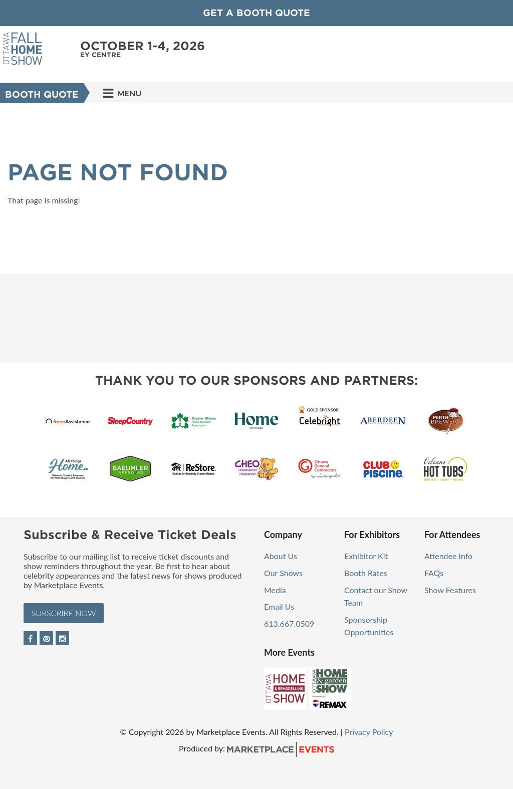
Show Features (450, 590)
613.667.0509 (289, 623)
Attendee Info (448, 556)
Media (275, 590)
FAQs (433, 573)
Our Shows (283, 573)
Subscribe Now (64, 613)
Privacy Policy (369, 731)
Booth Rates (365, 573)
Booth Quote (42, 94)
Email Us (279, 606)
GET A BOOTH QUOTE (256, 13)
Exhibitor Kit (366, 556)
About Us (280, 556)
